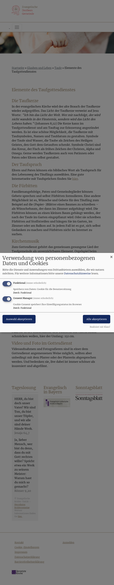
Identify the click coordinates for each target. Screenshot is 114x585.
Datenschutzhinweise (77, 273)
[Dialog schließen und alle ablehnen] (111, 255)
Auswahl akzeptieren (19, 319)
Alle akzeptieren (96, 319)
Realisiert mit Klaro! (100, 327)
